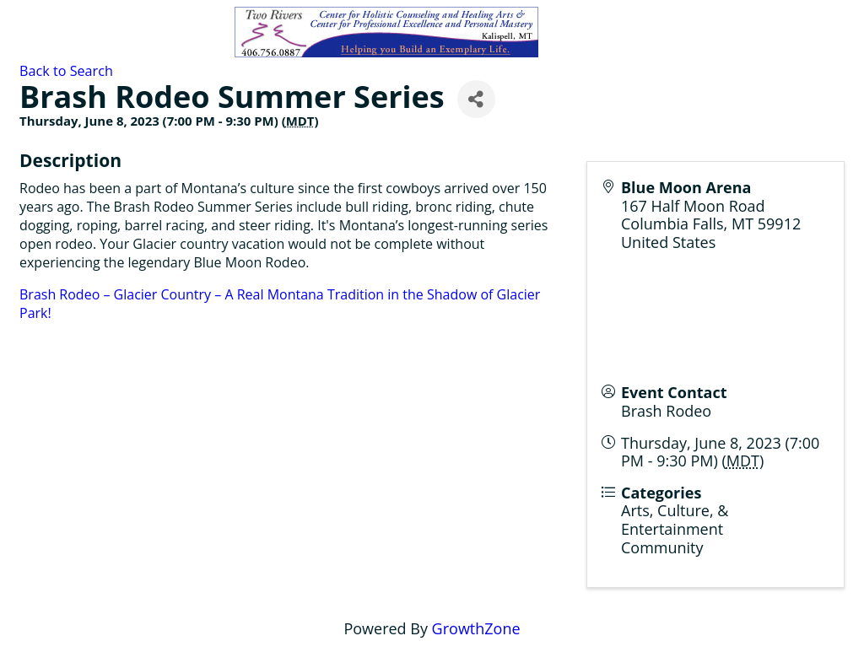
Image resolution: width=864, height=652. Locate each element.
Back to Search (66, 71)
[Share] (476, 99)
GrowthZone (476, 628)
